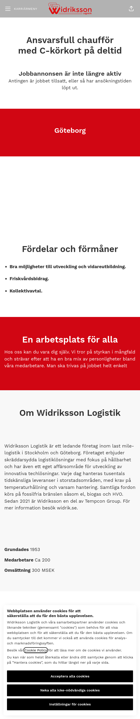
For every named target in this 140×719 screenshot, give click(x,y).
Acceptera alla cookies (70, 676)
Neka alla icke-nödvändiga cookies (70, 690)
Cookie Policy (35, 650)
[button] (131, 9)
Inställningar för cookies (70, 704)
